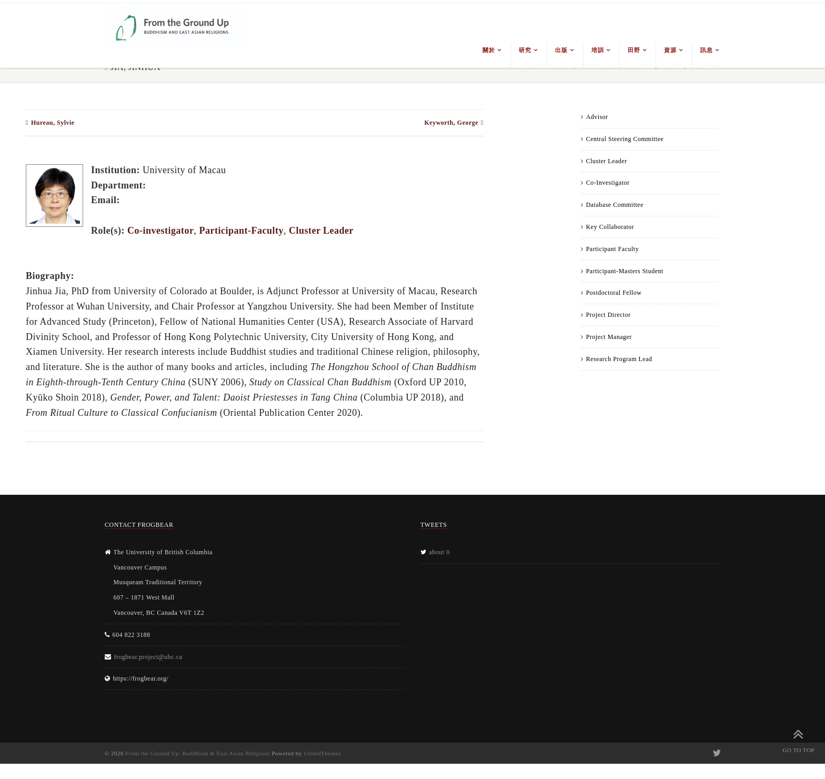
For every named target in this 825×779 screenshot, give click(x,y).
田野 (634, 50)
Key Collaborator (610, 227)
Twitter (715, 753)
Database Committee (614, 204)
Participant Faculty (612, 249)
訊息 (706, 50)
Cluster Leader (606, 161)
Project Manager (609, 337)
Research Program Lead (619, 359)
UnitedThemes (322, 753)
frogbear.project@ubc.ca (148, 657)
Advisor (597, 117)
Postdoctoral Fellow (614, 292)
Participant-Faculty (241, 230)
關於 (488, 50)
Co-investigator (160, 230)
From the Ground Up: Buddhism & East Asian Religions (197, 753)
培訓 (597, 50)
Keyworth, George (451, 122)
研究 (525, 50)
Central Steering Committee (625, 139)
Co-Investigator (608, 182)
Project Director (608, 314)
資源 (670, 50)
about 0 (439, 552)
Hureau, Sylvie (53, 122)
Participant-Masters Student (624, 271)
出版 (561, 50)
